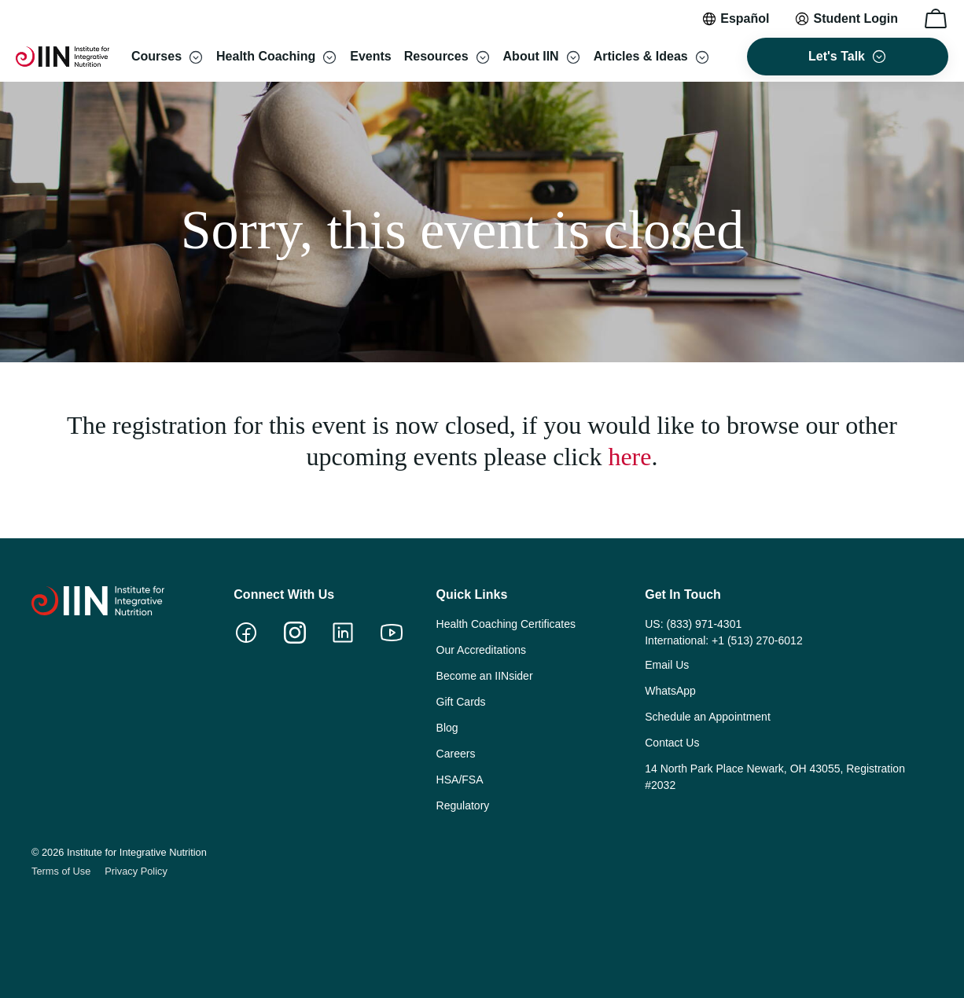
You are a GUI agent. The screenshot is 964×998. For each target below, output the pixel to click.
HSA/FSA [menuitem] (460, 779)
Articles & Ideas (641, 56)
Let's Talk (836, 56)
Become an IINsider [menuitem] (484, 676)
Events (370, 56)
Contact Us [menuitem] (672, 742)
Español (744, 18)
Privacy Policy (136, 871)
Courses (156, 56)
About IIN (531, 56)
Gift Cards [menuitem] (461, 701)
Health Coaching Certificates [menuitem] (506, 624)
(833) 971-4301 (703, 624)
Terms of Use (60, 871)
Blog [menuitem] (447, 727)
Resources (436, 56)
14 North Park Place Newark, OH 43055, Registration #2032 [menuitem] (775, 776)
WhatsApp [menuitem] (670, 690)
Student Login (855, 18)
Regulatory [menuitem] (463, 805)
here (629, 456)
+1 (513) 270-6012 (757, 640)
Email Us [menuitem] (667, 665)
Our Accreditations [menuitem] (481, 650)
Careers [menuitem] (456, 753)
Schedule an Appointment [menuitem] (708, 716)
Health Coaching (265, 56)
